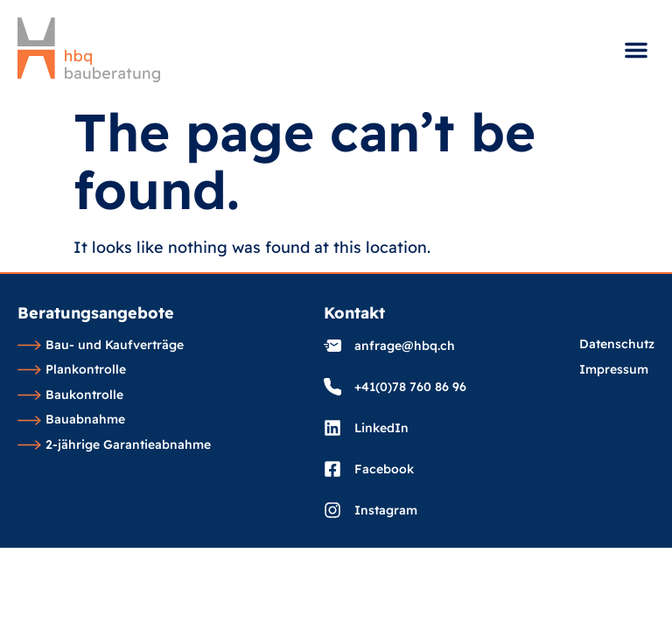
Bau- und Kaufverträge (101, 345)
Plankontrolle (72, 370)
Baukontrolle (70, 395)
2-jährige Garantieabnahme (114, 445)
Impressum (613, 370)
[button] (636, 50)
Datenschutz (616, 345)
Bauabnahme (71, 420)
